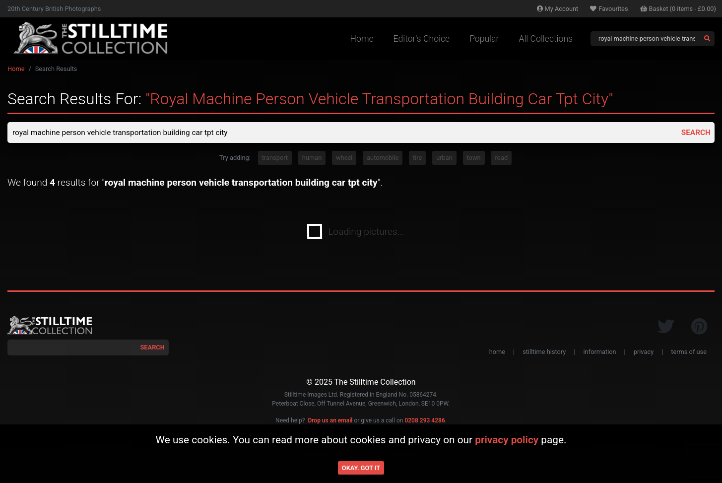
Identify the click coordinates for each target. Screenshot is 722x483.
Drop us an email (330, 420)
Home (362, 39)
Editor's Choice (422, 39)
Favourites (609, 8)
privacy (644, 352)
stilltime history (544, 352)
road (501, 158)
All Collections (546, 39)
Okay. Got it (361, 468)
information (600, 352)
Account (558, 8)
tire (417, 158)
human (312, 158)
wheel (344, 158)
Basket (678, 8)
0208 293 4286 (424, 420)
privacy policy (506, 440)
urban (444, 158)
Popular (484, 39)
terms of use (689, 352)
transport (275, 158)
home (497, 352)
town (474, 158)
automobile (382, 158)
